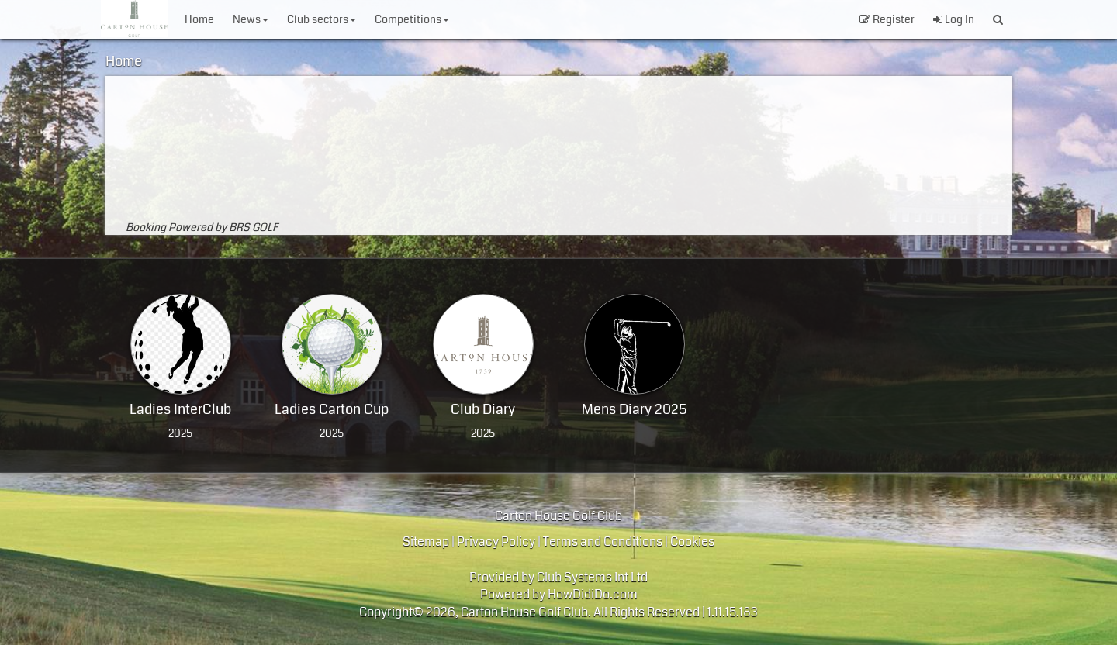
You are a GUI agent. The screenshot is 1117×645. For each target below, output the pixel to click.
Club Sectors (321, 19)
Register (887, 19)
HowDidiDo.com (593, 594)
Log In (953, 19)
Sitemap (426, 541)
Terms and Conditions (602, 541)
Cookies (692, 541)
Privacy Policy (496, 541)
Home (199, 19)
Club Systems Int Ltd (592, 577)
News (250, 19)
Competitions (412, 19)
